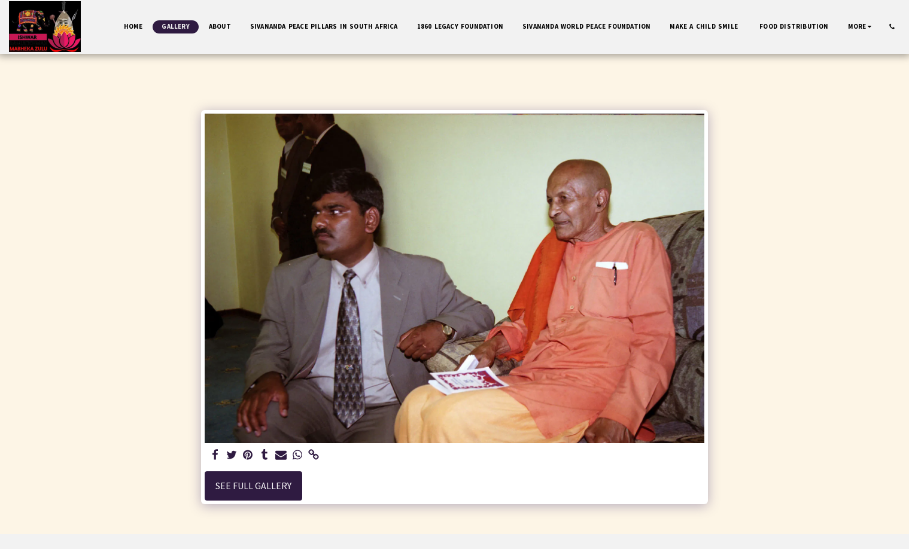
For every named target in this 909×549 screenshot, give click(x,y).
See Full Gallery (253, 486)
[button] (891, 26)
